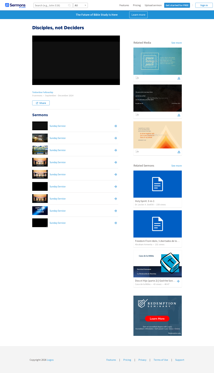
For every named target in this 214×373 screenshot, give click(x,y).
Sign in (204, 5)
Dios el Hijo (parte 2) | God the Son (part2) (158, 280)
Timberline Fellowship (42, 92)
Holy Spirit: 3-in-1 (144, 201)
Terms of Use (161, 359)
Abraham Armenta (143, 244)
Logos (50, 359)
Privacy (142, 359)
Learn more (138, 14)
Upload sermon (153, 5)
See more (176, 42)
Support (179, 359)
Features (124, 5)
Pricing (137, 5)
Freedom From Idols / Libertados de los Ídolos (160, 240)
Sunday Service (58, 125)
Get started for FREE (177, 5)
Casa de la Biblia (143, 284)
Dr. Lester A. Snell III (144, 204)
